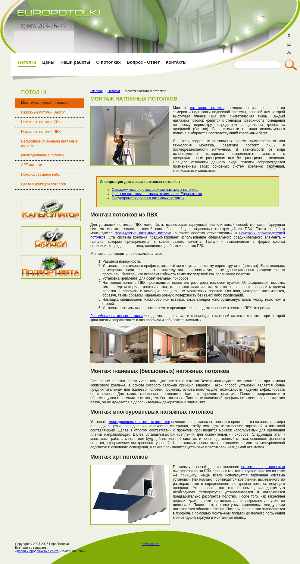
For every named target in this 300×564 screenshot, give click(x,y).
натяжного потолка (207, 108)
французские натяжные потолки (143, 233)
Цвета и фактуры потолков (43, 184)
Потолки (27, 62)
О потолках (108, 62)
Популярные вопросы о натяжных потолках (148, 198)
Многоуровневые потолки (42, 155)
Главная (96, 91)
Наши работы (75, 62)
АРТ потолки (31, 165)
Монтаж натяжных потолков (44, 103)
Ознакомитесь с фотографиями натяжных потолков (155, 189)
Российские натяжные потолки (116, 316)
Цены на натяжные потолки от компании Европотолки (157, 194)
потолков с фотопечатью (263, 467)
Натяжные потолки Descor (43, 112)
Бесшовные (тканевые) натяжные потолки (49, 143)
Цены (48, 62)
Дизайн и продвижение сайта (37, 551)
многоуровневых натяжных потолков (139, 422)
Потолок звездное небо (40, 174)
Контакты (176, 62)
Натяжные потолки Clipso (42, 122)
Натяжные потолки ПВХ (41, 132)
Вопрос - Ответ (143, 62)
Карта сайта (150, 544)
